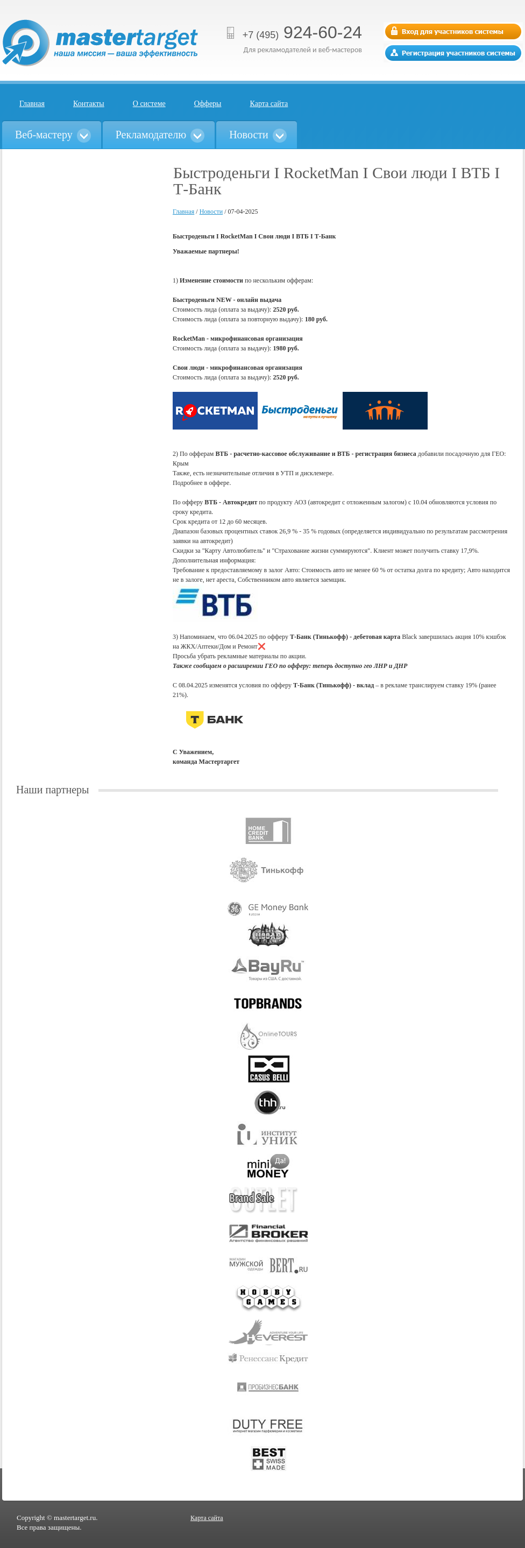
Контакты (88, 104)
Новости (211, 211)
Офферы (208, 104)
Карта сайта (269, 104)
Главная (32, 104)
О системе (149, 104)
